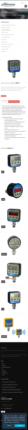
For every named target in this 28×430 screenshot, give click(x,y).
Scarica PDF (4, 95)
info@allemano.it (8, 408)
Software (3, 51)
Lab (2, 369)
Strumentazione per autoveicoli (8, 34)
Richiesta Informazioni (14, 101)
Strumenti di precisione (5, 15)
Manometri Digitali (20, 15)
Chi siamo (4, 365)
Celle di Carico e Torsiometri (7, 44)
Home (3, 363)
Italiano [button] (23, 2)
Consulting (4, 371)
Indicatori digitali (5, 49)
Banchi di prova (5, 32)
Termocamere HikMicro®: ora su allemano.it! (10, 384)
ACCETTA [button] (20, 425)
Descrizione (4, 101)
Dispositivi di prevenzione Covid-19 (8, 25)
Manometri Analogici (6, 27)
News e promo (4, 372)
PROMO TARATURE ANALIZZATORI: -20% (8, 387)
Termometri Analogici (6, 37)
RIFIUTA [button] (9, 425)
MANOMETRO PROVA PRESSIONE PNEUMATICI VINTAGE (11, 389)
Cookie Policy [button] (16, 422)
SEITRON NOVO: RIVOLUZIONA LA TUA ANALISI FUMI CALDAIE (12, 392)
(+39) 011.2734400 (6, 399)
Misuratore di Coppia (6, 46)
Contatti (3, 374)
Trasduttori (4, 39)
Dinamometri (4, 41)
